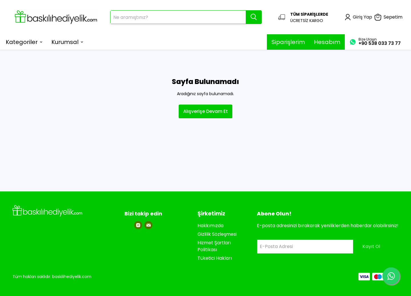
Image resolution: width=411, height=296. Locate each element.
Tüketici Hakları (215, 258)
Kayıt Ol (371, 246)
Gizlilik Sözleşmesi (217, 234)
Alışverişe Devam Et (205, 111)
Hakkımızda (210, 225)
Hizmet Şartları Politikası (214, 246)
